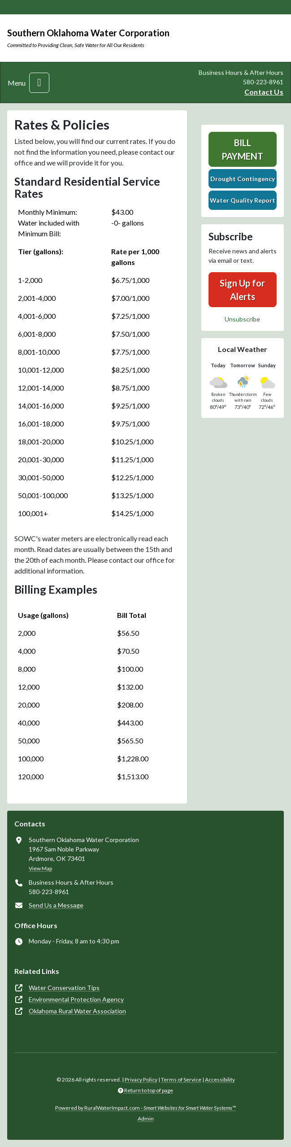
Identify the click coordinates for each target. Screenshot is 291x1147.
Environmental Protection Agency (76, 999)
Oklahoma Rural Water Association (77, 1011)
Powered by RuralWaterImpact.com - (145, 1107)
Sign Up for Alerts (242, 290)
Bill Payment (242, 149)
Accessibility (220, 1079)
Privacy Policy (141, 1079)
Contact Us (263, 91)
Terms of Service (181, 1079)
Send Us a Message (56, 905)
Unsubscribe (242, 319)
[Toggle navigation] (39, 83)
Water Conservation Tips (64, 987)
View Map (40, 868)
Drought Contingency (242, 178)
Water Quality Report (242, 200)
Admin (146, 1118)
